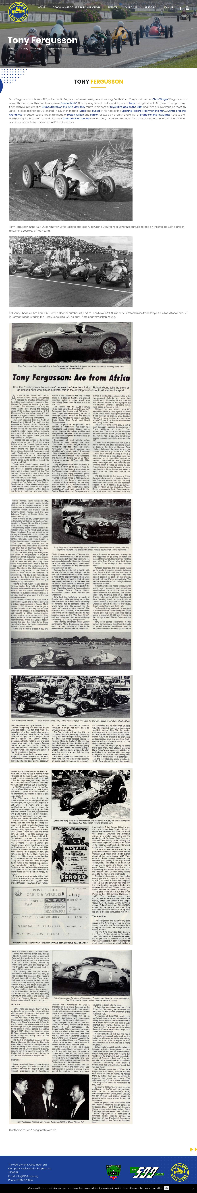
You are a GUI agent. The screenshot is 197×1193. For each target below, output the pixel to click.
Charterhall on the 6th (76, 118)
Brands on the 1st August (155, 115)
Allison (80, 115)
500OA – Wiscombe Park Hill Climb (76, 7)
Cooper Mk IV (69, 103)
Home (41, 7)
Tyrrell (82, 111)
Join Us (168, 7)
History (150, 7)
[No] (193, 1188)
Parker (94, 115)
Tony (132, 103)
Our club (131, 7)
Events (112, 7)
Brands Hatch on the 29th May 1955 (63, 107)
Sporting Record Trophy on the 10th (143, 111)
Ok (166, 1188)
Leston (71, 115)
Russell (96, 111)
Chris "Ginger (160, 99)
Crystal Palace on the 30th (126, 107)
